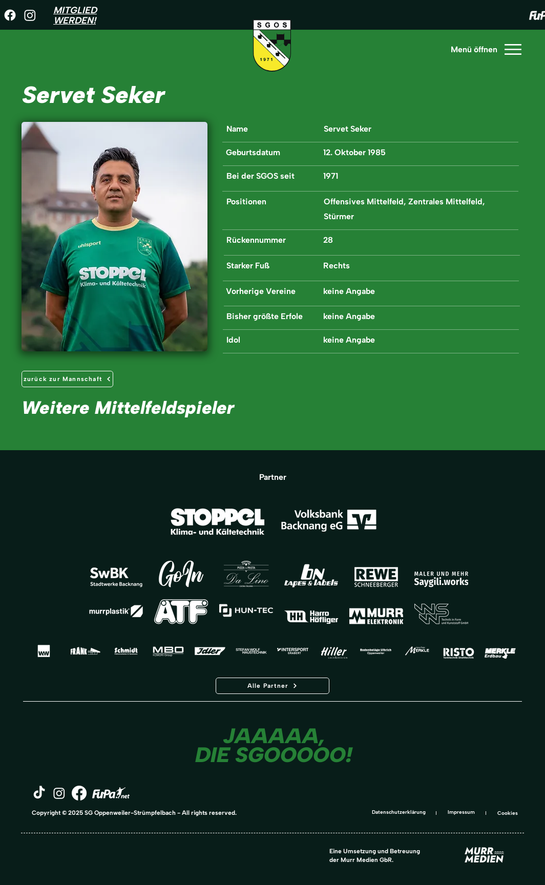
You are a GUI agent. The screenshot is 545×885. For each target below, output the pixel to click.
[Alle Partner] (272, 686)
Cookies (507, 813)
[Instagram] (30, 15)
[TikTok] (39, 793)
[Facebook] (10, 15)
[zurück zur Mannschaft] (67, 379)
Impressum (461, 812)
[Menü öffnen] (485, 49)
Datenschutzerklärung (399, 812)
